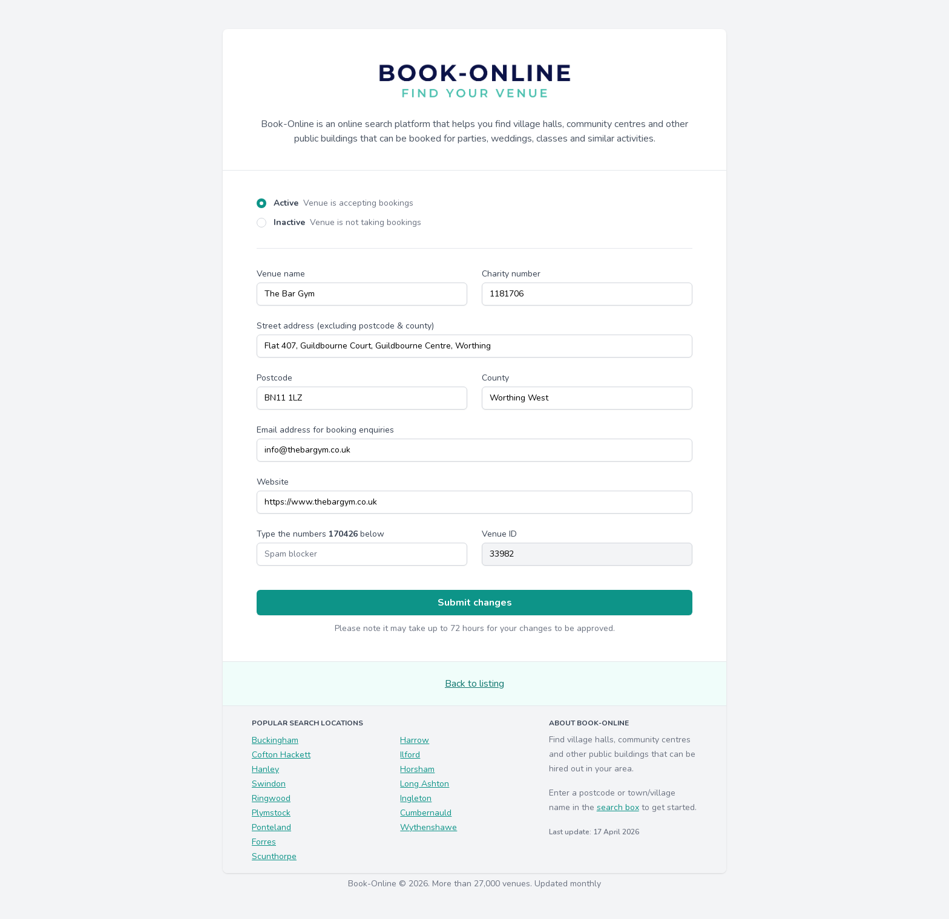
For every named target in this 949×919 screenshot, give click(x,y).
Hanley (265, 769)
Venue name (281, 274)
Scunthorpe (274, 856)
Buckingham (275, 740)
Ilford (410, 754)
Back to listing (474, 683)
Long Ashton (424, 784)
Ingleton (416, 798)
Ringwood (271, 798)
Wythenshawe (428, 827)
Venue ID (499, 534)
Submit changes (475, 602)
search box (618, 807)
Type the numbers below (320, 534)
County (495, 378)
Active (343, 203)
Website (273, 482)
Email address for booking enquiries (325, 430)
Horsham (417, 769)
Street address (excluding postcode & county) (345, 326)
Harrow (414, 740)
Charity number (511, 274)
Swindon (269, 784)
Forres (264, 842)
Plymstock (271, 813)
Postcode (274, 378)
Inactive (347, 222)
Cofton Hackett (281, 754)
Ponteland (271, 827)
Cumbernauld (426, 813)
